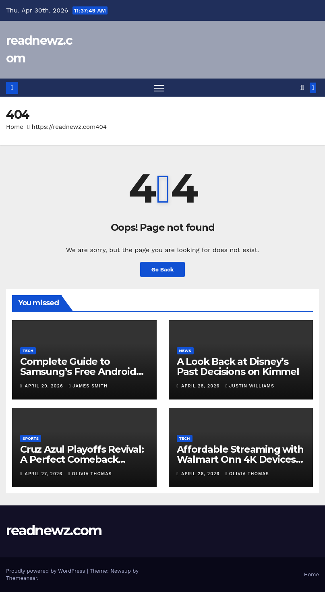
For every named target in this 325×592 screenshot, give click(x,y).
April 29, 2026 (45, 386)
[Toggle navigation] (159, 88)
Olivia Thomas (90, 474)
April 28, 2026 (201, 386)
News (185, 350)
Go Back (162, 269)
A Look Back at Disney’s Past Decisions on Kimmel (238, 366)
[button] (302, 87)
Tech (28, 350)
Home (14, 127)
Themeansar (21, 578)
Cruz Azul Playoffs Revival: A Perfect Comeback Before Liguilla (82, 460)
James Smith (88, 386)
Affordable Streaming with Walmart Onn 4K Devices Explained (240, 460)
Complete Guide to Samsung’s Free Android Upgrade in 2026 (78, 371)
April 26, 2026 (201, 474)
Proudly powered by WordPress (46, 571)
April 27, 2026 (44, 474)
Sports (31, 439)
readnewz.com (54, 530)
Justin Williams (250, 386)
